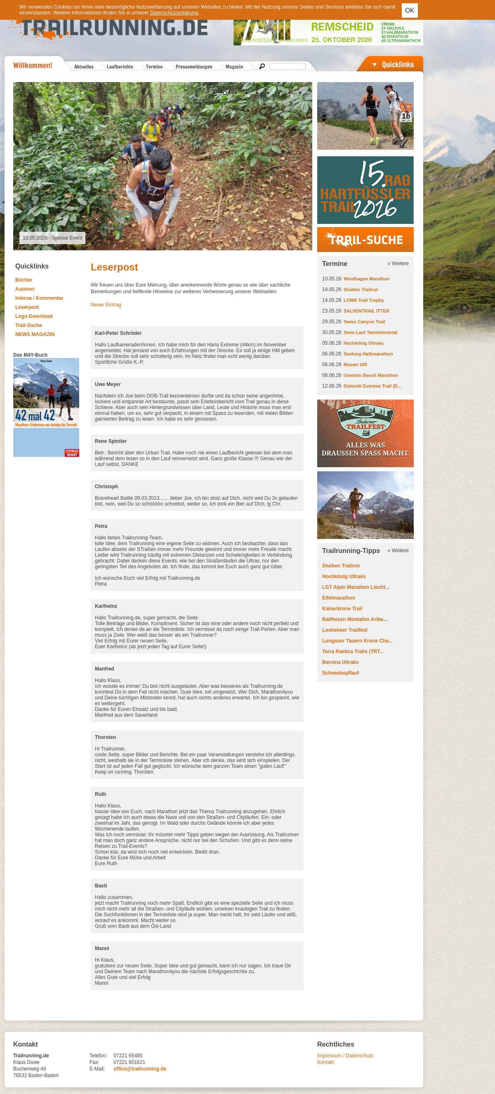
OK (410, 10)
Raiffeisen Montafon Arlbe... (354, 619)
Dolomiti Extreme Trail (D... (372, 385)
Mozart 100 (355, 364)
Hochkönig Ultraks (364, 343)
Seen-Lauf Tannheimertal (371, 332)
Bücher (23, 280)
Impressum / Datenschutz (345, 1056)
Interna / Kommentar (39, 298)
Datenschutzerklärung (174, 13)
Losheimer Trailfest (345, 630)
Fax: (94, 1062)
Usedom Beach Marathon (371, 375)
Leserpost (27, 307)
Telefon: (98, 1056)
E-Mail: (97, 1069)
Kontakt (325, 1062)
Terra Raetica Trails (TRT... (353, 651)
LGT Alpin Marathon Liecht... (355, 587)
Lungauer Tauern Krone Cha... (357, 641)
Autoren (24, 289)
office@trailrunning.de (139, 1069)
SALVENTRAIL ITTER (366, 310)
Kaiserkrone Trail (342, 609)
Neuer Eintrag (106, 305)
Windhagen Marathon (367, 278)
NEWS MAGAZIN (34, 334)
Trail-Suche (28, 325)
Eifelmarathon (338, 598)
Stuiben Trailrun (361, 289)
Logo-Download (34, 316)
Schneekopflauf (340, 673)
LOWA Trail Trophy (364, 300)
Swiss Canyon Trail (364, 321)
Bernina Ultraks (340, 662)
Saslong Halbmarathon (368, 353)
